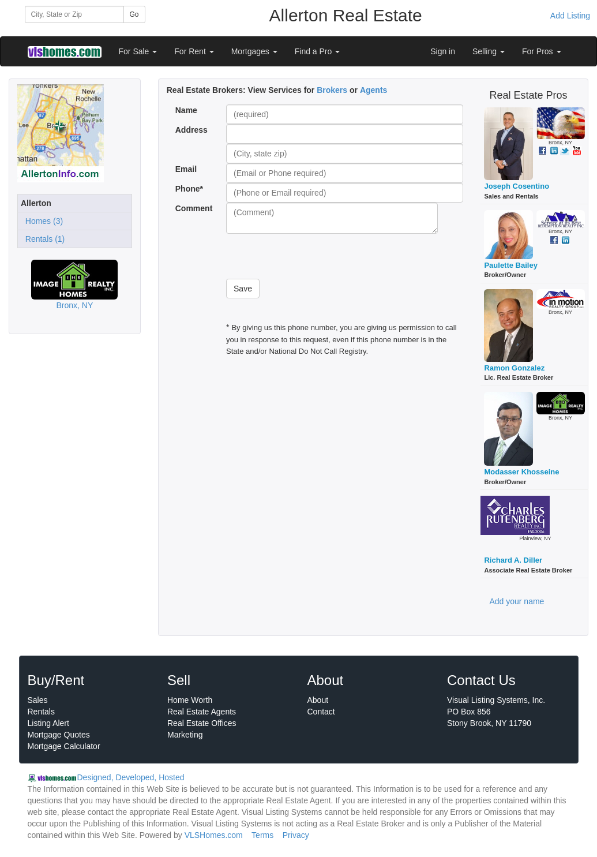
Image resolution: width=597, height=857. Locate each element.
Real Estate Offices (201, 723)
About (318, 700)
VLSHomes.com (214, 835)
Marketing (184, 734)
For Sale (138, 51)
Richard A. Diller (513, 560)
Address (191, 129)
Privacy (296, 835)
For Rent (193, 51)
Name (186, 110)
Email (186, 169)
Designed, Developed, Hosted (131, 777)
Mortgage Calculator (64, 746)
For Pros (541, 51)
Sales (38, 700)
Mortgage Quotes (59, 734)
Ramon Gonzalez (514, 368)
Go (134, 14)
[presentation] (313, 256)
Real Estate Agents (201, 711)
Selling (488, 51)
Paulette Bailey (511, 265)
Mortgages (254, 51)
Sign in (442, 51)
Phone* (189, 188)
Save (243, 288)
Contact (321, 711)
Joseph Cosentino (516, 186)
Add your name (516, 601)
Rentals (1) (43, 239)
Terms (262, 835)
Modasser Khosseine (521, 471)
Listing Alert (48, 723)
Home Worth (189, 700)
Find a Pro (317, 51)
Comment (195, 208)
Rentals (41, 711)
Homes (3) (42, 221)
